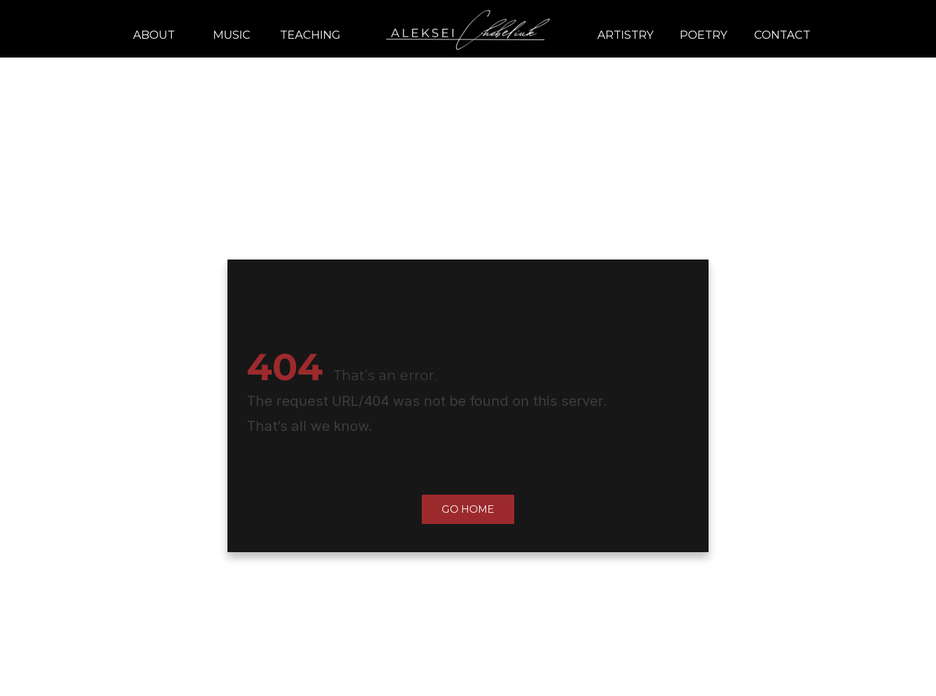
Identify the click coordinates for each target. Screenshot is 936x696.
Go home (468, 509)
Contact (782, 35)
